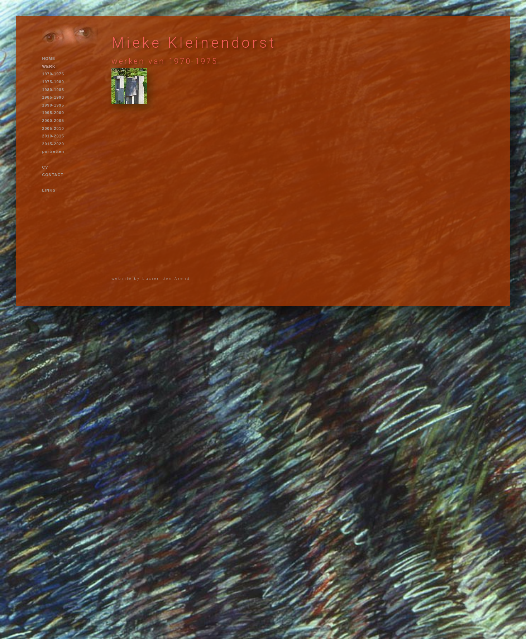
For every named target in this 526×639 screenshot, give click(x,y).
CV (45, 167)
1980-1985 (53, 90)
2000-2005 (53, 120)
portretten (53, 151)
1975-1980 (53, 82)
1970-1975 (53, 74)
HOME (48, 58)
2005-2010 (53, 128)
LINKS (49, 190)
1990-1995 (53, 105)
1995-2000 (53, 113)
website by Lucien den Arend (150, 278)
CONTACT (52, 175)
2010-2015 (53, 136)
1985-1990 (53, 97)
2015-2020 (53, 144)
